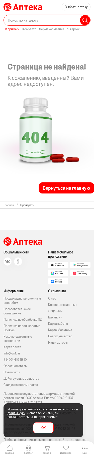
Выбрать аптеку (76, 7)
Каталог (28, 452)
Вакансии (55, 317)
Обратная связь (15, 366)
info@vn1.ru (12, 353)
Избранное (65, 452)
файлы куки (16, 413)
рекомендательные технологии (51, 409)
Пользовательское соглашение (17, 311)
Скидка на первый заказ (21, 385)
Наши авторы (58, 342)
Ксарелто (29, 29)
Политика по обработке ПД (23, 319)
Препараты (12, 372)
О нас (52, 298)
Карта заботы (58, 323)
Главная (9, 452)
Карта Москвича (60, 330)
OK (43, 428)
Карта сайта (12, 347)
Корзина (47, 452)
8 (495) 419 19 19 (15, 359)
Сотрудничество (60, 336)
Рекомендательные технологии (18, 338)
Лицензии (55, 311)
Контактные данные (62, 305)
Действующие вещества (21, 378)
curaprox (73, 29)
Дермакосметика (51, 29)
